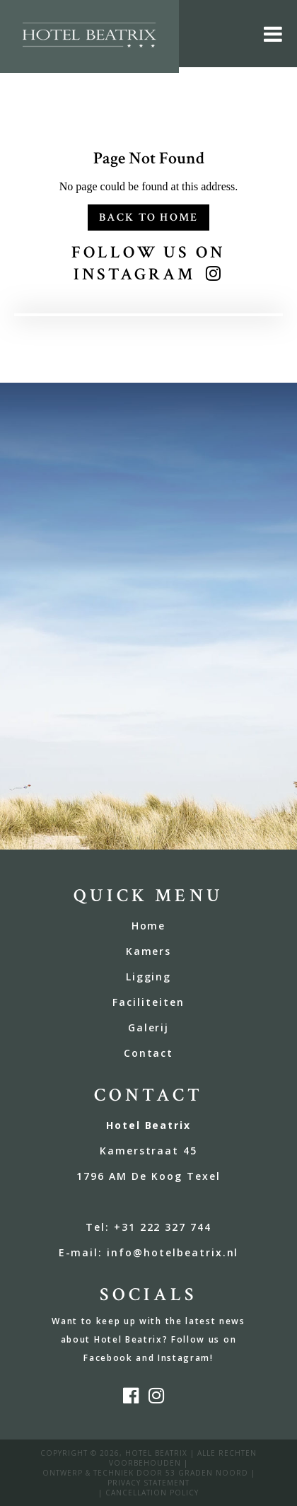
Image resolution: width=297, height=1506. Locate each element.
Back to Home (149, 217)
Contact (149, 1053)
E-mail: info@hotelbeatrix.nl (149, 1252)
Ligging (149, 976)
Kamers (149, 951)
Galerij (149, 1027)
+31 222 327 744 (162, 1227)
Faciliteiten (148, 1002)
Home (149, 925)
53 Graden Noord (206, 1473)
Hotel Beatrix (156, 1453)
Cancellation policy (152, 1493)
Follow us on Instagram (148, 263)
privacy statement (148, 1483)
